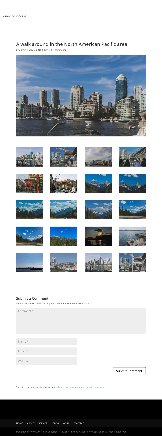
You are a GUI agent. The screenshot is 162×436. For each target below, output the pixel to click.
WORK (66, 423)
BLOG (56, 423)
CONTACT (79, 423)
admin (22, 49)
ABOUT (30, 423)
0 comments (59, 49)
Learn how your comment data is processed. (81, 387)
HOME (19, 423)
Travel (47, 49)
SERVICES (44, 423)
